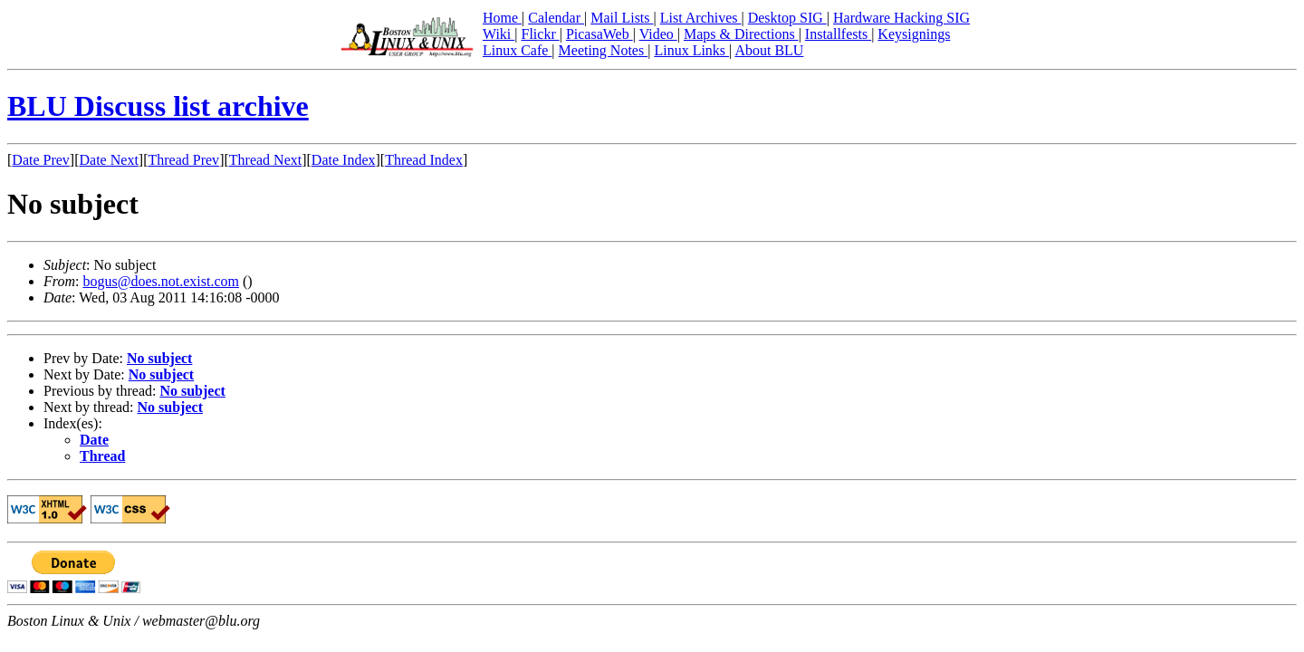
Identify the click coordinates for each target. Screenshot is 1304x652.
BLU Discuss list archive (158, 106)
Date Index (344, 160)
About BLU (768, 50)
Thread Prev (183, 160)
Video (658, 34)
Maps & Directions (741, 34)
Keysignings (913, 34)
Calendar (556, 17)
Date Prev (41, 160)
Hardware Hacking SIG (901, 17)
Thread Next (265, 160)
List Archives (701, 17)
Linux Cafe (517, 50)
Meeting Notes (603, 50)
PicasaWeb (599, 34)
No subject (159, 358)
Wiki (498, 34)
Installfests (838, 34)
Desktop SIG (787, 17)
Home (502, 17)
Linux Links (691, 50)
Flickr (540, 34)
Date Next (109, 160)
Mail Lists (621, 17)
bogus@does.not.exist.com (160, 281)
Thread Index (424, 160)
